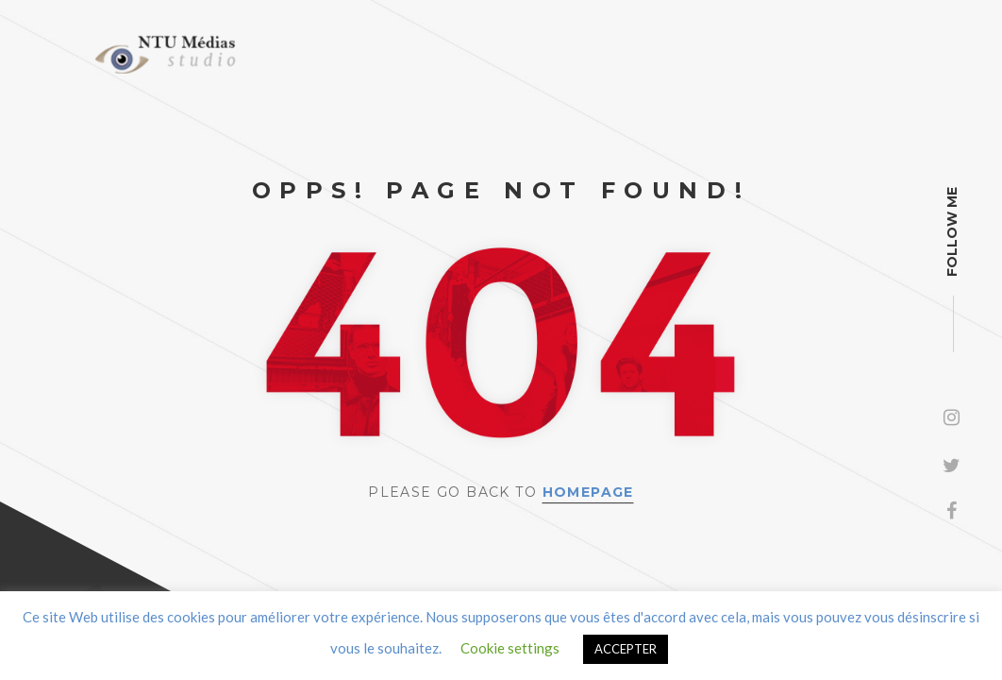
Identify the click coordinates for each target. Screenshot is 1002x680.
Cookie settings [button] (509, 647)
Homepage (588, 492)
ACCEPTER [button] (625, 648)
